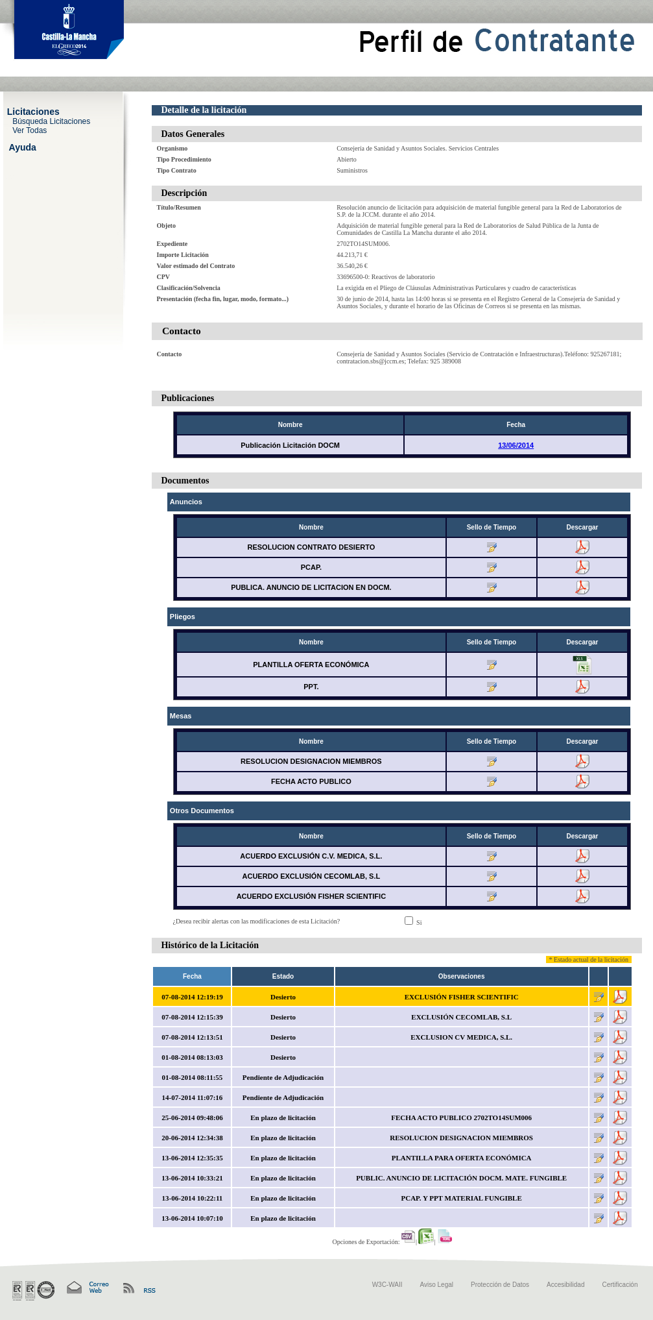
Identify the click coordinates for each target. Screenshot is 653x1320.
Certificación (619, 1284)
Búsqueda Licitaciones (51, 120)
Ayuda (22, 146)
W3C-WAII (387, 1284)
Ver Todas (29, 129)
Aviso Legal (437, 1284)
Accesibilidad (565, 1284)
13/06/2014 (516, 445)
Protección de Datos (500, 1284)
